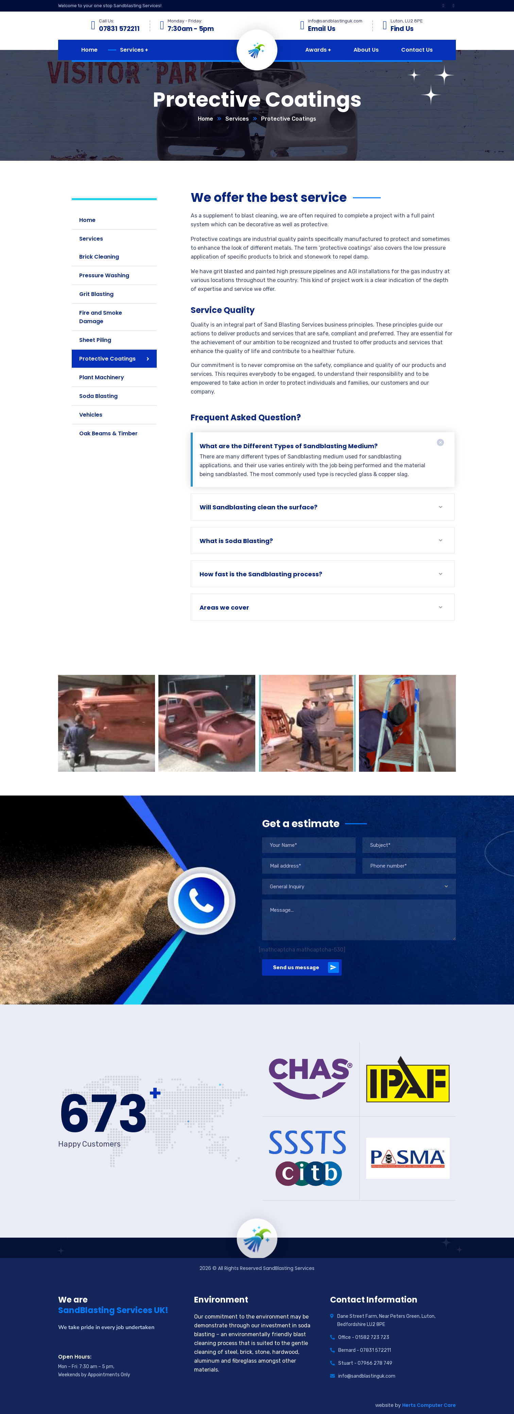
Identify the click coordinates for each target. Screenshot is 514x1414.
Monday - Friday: (185, 20)
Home (205, 119)
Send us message (306, 967)
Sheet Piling (95, 340)
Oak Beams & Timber (108, 433)
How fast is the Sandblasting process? (261, 574)
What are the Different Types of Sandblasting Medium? (289, 446)
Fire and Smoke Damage (100, 317)
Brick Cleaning (99, 257)
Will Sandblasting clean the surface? (259, 507)
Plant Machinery (101, 377)
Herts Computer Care (429, 1405)
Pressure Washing (104, 275)
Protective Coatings (107, 359)
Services (237, 119)
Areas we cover (224, 607)
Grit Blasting (96, 294)
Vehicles (90, 415)
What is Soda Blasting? (236, 541)
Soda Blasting (98, 396)
